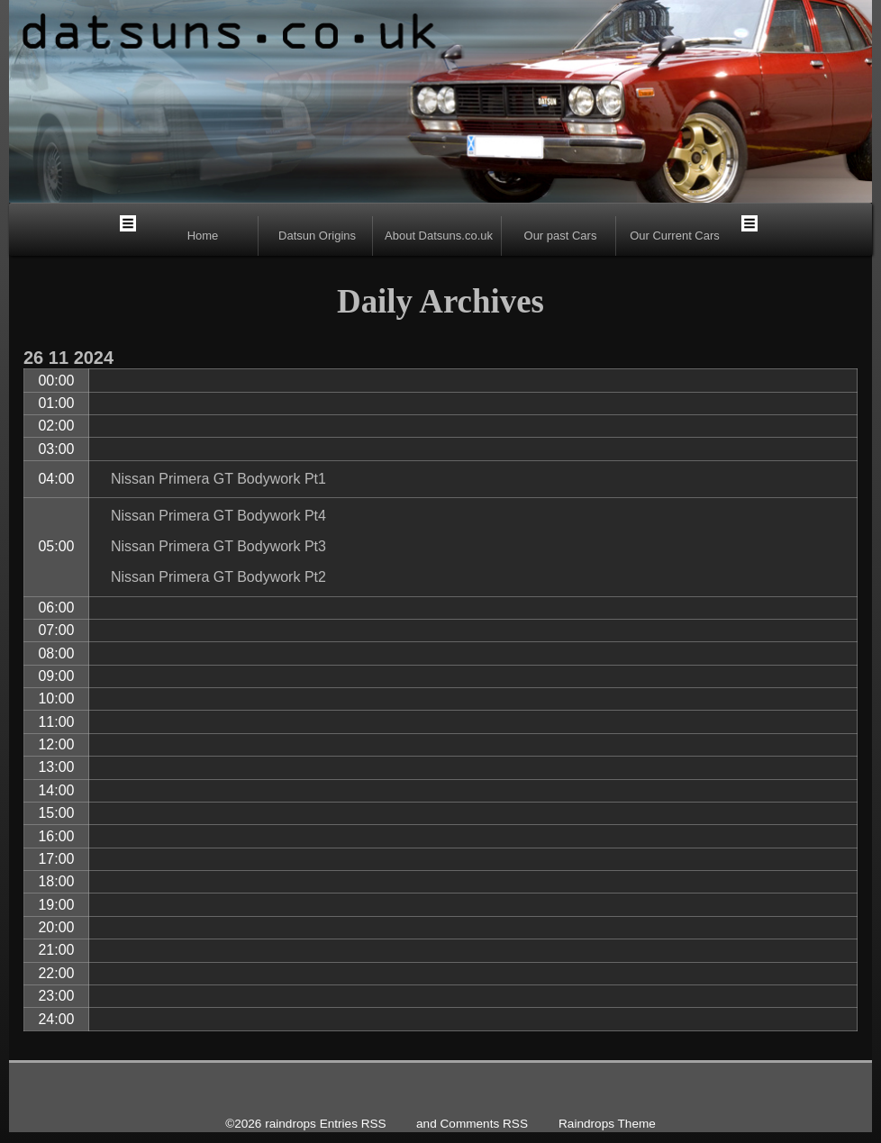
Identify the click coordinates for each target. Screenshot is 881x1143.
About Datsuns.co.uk (439, 235)
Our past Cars (560, 235)
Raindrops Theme (607, 1123)
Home (203, 235)
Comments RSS (484, 1123)
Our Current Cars (675, 235)
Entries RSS (353, 1123)
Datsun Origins (317, 235)
